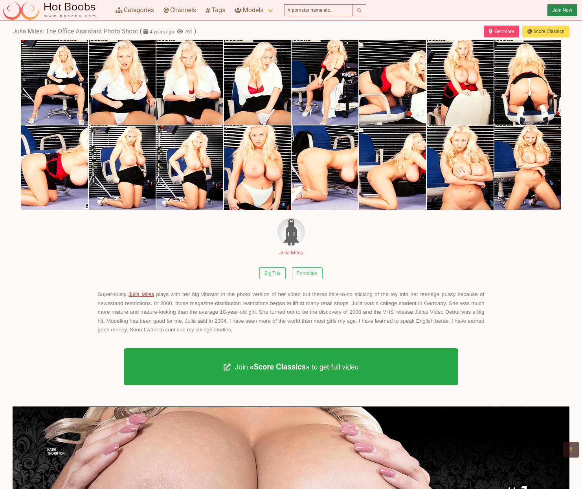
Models (249, 10)
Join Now (562, 10)
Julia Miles (291, 237)
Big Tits (272, 273)
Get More (501, 31)
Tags (215, 10)
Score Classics (545, 31)
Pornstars (307, 273)
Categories (135, 10)
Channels (179, 10)
